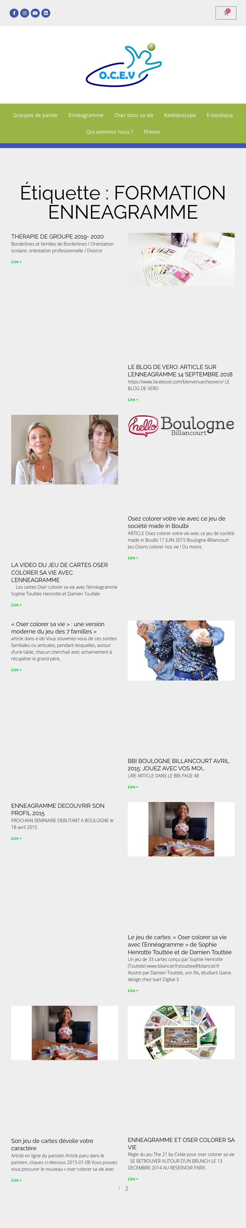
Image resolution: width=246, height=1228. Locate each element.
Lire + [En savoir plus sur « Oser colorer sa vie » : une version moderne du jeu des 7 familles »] (16, 670)
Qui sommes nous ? (109, 131)
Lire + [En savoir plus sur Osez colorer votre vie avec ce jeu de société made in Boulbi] (133, 558)
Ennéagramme (86, 115)
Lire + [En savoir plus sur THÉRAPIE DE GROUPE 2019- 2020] (16, 261)
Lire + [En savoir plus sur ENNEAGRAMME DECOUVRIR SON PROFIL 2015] (16, 838)
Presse (152, 131)
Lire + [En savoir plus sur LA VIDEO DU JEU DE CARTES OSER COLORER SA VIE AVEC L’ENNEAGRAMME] (16, 605)
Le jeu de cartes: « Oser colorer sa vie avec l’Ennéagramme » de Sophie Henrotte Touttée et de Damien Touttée (180, 945)
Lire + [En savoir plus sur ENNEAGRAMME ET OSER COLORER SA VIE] (133, 1179)
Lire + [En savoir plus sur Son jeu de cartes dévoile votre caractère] (16, 1180)
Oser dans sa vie (133, 115)
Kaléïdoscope (180, 115)
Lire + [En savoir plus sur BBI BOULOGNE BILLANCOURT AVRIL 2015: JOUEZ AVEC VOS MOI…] (133, 787)
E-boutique (220, 115)
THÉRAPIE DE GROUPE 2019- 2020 (57, 236)
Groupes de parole (35, 115)
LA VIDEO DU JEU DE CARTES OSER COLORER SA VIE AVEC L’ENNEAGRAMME (59, 572)
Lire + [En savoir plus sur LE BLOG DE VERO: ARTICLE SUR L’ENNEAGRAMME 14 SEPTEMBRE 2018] (133, 399)
